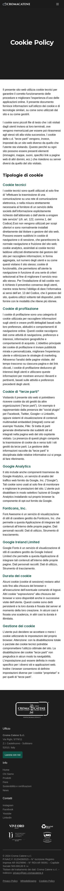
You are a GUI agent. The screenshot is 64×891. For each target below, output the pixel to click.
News (6, 790)
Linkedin (7, 817)
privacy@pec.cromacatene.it (28, 873)
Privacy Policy (10, 881)
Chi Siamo (8, 774)
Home (6, 769)
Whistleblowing (28, 881)
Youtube (7, 813)
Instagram (8, 805)
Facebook (8, 809)
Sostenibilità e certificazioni (17, 786)
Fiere (5, 782)
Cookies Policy (47, 881)
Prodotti (7, 778)
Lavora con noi (12, 754)
